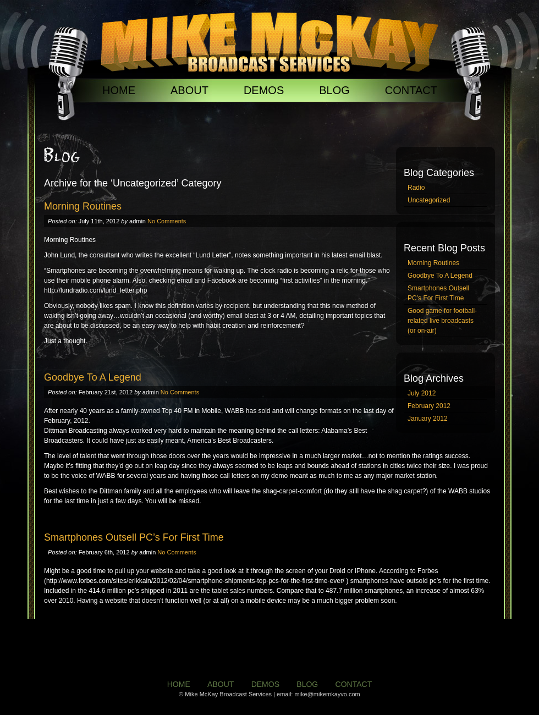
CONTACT (411, 90)
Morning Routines (433, 263)
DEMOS (264, 90)
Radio (416, 187)
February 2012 (429, 406)
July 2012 (422, 393)
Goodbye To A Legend (440, 275)
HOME (118, 90)
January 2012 (428, 418)
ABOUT (189, 90)
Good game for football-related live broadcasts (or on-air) (442, 320)
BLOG (334, 90)
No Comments (166, 221)
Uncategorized (429, 200)
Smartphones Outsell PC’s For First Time (438, 293)
